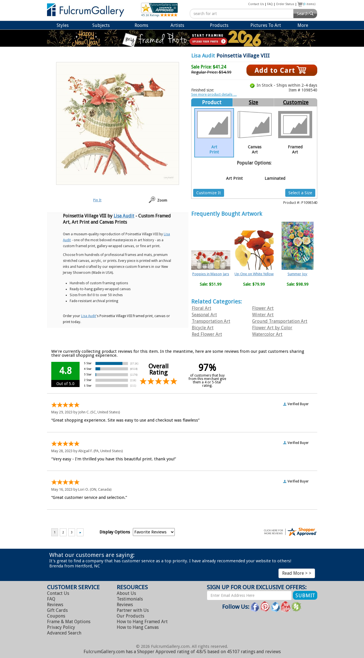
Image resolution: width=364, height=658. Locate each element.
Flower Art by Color (272, 327)
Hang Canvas (138, 627)
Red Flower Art (207, 334)
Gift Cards (57, 610)
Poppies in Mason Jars (210, 274)
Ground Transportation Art (279, 321)
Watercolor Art (267, 334)
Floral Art (201, 308)
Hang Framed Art (142, 621)
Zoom (162, 200)
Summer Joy (297, 274)
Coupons (56, 616)
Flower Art (263, 308)
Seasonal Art (204, 314)
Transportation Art (211, 321)
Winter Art (263, 314)
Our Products (130, 616)
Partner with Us (133, 610)
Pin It (97, 200)
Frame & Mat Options (68, 621)
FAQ (270, 4)
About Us (126, 593)
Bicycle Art (203, 327)
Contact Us (256, 4)
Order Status (285, 4)
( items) (309, 4)
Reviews (55, 604)
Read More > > (296, 573)
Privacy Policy (61, 627)
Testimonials (130, 599)
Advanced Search (64, 633)
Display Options (114, 532)
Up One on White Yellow (254, 274)
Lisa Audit (203, 56)
